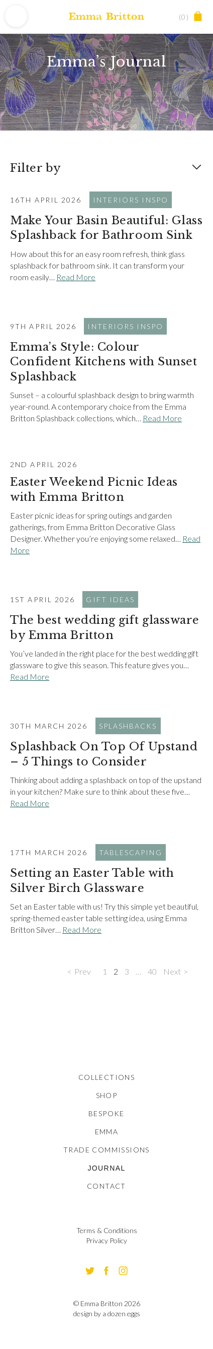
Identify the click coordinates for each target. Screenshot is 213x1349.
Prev (82, 971)
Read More (75, 277)
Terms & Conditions (106, 1230)
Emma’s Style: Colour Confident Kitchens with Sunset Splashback (103, 361)
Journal (106, 1168)
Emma (107, 1131)
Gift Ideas (110, 599)
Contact (106, 1186)
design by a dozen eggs (106, 1313)
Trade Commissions (106, 1149)
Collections (106, 1077)
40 (152, 971)
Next (172, 971)
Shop (107, 1095)
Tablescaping (130, 852)
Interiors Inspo (131, 200)
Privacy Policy (106, 1240)
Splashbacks (128, 726)
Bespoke (106, 1113)
